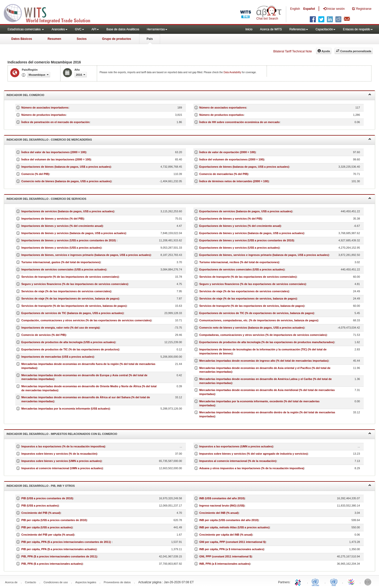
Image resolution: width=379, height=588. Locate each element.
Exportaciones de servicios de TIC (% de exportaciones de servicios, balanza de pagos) (256, 313)
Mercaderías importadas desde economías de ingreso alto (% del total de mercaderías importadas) (264, 360)
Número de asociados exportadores (222, 107)
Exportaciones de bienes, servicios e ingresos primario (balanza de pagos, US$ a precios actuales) (264, 254)
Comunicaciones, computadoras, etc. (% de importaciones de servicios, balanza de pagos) (258, 320)
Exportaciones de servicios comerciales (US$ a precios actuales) (241, 269)
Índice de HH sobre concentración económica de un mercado (239, 122)
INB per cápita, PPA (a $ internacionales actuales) (231, 549)
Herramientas (157, 29)
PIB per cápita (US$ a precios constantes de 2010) (54, 520)
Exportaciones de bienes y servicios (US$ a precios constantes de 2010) (246, 240)
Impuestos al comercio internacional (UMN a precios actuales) (62, 468)
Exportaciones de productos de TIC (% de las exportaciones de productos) (70, 349)
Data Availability (232, 72)
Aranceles (59, 29)
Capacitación (325, 29)
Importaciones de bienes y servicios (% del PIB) (52, 218)
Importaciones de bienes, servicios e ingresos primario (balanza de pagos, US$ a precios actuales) (86, 254)
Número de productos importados (43, 114)
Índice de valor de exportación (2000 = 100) (227, 152)
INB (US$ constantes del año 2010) (222, 498)
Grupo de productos (116, 39)
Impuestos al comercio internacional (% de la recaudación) (237, 460)
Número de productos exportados (221, 114)
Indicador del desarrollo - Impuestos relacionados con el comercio (189, 433)
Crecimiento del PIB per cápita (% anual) (47, 534)
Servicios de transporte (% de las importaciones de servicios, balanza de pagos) (73, 305)
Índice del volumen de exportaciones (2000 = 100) (231, 159)
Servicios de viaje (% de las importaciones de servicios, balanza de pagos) (70, 298)
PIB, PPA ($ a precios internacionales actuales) (52, 563)
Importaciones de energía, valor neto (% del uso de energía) (60, 327)
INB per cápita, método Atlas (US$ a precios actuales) (234, 527)
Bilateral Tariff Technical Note (292, 51)
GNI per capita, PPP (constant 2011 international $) (232, 541)
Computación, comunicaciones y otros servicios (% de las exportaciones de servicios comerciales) (86, 320)
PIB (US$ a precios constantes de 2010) (47, 498)
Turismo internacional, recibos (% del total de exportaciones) (239, 262)
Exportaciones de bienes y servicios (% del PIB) (230, 218)
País (149, 39)
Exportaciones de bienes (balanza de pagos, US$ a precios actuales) (244, 166)
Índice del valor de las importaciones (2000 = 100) (53, 152)
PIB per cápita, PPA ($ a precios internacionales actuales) (59, 549)
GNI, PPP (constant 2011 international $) (225, 556)
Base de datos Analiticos (122, 29)
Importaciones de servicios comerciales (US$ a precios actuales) (63, 269)
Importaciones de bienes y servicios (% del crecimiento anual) (62, 225)
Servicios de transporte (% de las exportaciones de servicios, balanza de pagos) (252, 305)
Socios (82, 39)
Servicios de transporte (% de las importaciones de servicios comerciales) (70, 276)
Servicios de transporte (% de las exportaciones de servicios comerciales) (248, 276)
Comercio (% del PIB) (35, 173)
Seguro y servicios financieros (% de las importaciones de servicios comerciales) (74, 283)
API (95, 29)
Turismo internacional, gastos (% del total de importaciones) (60, 262)
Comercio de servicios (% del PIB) (43, 334)
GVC (79, 29)
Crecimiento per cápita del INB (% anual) (226, 534)
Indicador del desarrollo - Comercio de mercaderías (189, 139)
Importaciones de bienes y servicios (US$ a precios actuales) (61, 247)
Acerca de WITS (271, 29)
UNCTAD (316, 582)
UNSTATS (334, 582)
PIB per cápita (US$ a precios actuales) (46, 527)
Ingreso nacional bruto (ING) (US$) (222, 505)
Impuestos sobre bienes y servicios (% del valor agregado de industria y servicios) (253, 453)
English (295, 9)
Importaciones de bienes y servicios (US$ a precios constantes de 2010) (69, 240)
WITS (50, 12)
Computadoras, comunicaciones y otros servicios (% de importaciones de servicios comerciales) (263, 334)
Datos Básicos (21, 39)
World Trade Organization (351, 582)
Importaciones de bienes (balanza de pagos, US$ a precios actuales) (66, 166)
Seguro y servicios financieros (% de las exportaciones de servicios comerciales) (252, 283)
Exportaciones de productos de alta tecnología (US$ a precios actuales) (68, 342)
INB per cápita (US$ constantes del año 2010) (229, 520)
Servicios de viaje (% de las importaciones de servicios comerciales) (66, 291)
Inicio (248, 29)
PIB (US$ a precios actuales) (40, 505)
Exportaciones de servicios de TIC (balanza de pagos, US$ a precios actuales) (72, 313)
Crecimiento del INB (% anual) (219, 512)
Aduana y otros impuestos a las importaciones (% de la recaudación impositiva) (251, 468)
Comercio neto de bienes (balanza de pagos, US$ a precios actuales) (66, 181)
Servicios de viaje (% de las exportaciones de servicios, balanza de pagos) (248, 298)
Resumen (54, 39)
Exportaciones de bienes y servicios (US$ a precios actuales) (239, 247)
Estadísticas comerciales (26, 29)
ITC (299, 582)
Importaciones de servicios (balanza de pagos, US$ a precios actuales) (67, 211)
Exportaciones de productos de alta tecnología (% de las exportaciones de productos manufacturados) (266, 342)
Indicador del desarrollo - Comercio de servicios (189, 198)
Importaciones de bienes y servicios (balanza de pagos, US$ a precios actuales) (73, 233)
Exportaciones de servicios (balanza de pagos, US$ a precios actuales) (245, 211)
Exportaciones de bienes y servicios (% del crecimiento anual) (240, 225)
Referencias (298, 29)
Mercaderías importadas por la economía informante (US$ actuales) (65, 408)
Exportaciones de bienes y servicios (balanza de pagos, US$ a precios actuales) (251, 233)
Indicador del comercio (189, 94)
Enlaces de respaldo (358, 29)
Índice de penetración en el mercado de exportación (55, 122)
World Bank (369, 582)
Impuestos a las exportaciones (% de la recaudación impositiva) (63, 446)
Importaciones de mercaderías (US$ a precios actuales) (57, 356)
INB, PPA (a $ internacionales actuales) (224, 563)
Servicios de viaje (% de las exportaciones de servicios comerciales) (244, 291)
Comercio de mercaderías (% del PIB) (223, 173)
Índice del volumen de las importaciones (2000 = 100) (56, 159)
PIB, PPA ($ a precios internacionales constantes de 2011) (59, 556)
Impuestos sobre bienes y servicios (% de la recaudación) (59, 453)
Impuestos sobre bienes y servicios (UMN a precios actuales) (61, 460)
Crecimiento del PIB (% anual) (40, 512)
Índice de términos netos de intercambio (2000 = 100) (234, 181)
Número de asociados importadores (44, 107)
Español (309, 9)
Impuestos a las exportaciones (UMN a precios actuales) (236, 446)
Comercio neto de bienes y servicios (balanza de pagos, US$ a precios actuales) (252, 327)
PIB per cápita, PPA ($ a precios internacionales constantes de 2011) (66, 541)
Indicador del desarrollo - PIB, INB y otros (189, 485)
